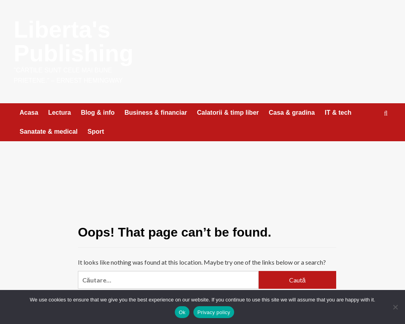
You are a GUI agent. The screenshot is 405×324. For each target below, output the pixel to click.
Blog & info (97, 112)
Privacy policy (213, 312)
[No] (395, 307)
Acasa (29, 112)
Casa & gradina (292, 112)
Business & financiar (156, 112)
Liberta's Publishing (74, 41)
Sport (95, 131)
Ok (182, 312)
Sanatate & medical (49, 131)
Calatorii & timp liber (228, 112)
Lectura (59, 112)
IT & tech (338, 112)
